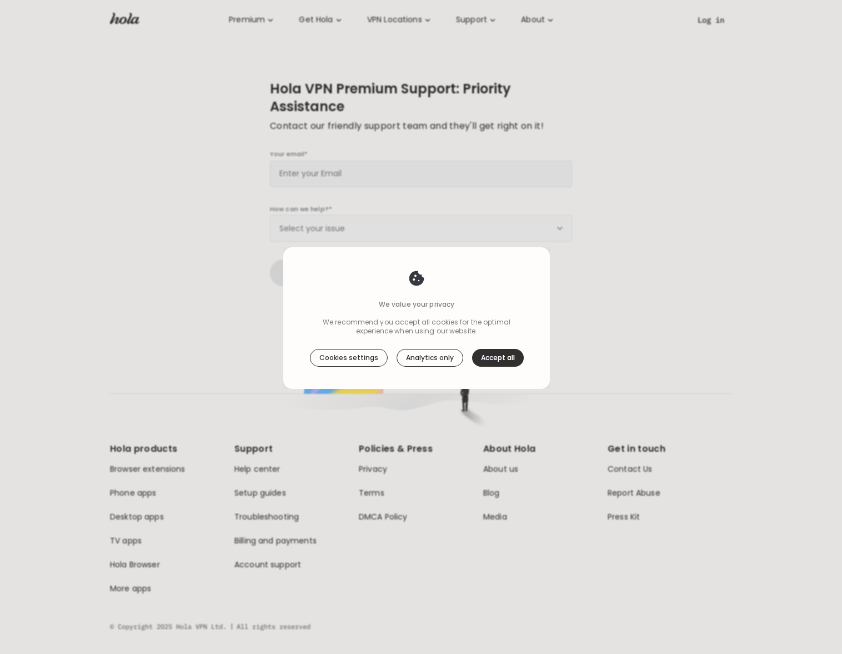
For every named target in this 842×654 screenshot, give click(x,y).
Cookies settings (348, 357)
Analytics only (430, 357)
